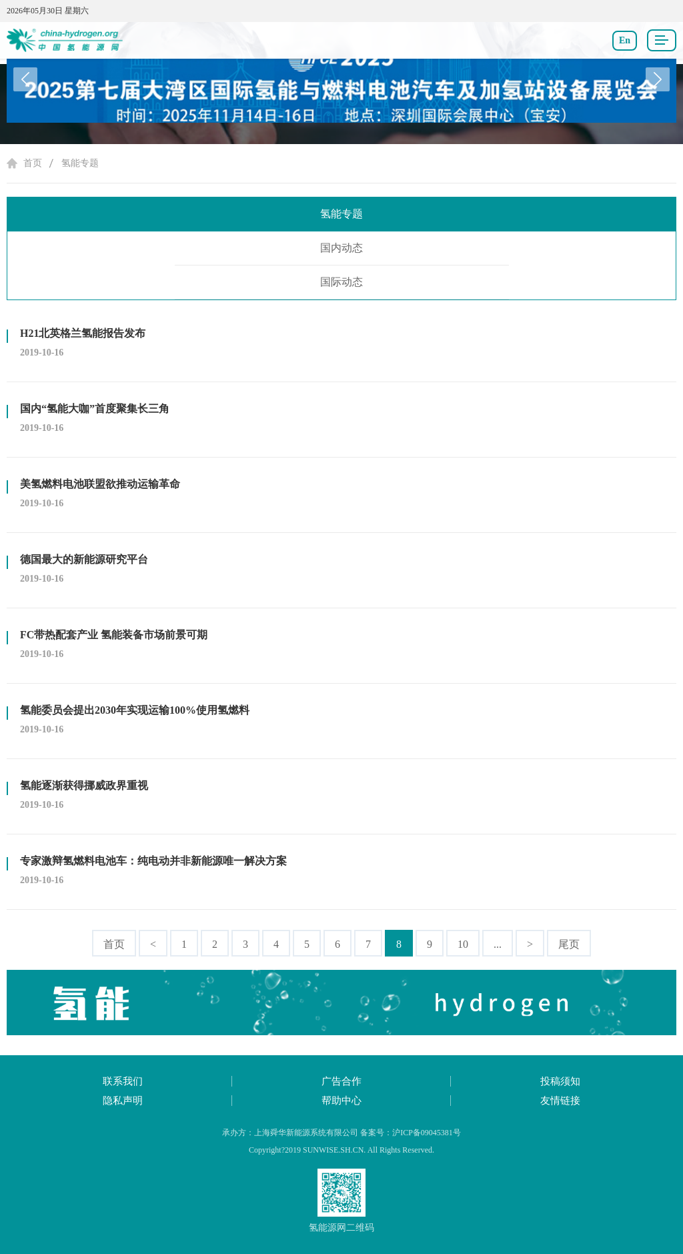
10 (463, 944)
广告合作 (341, 1081)
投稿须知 (560, 1081)
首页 (32, 163)
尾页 (569, 944)
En (624, 40)
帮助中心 (341, 1100)
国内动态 (341, 247)
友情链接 (560, 1100)
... (498, 944)
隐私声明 (123, 1100)
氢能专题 (80, 163)
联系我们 (123, 1081)
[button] (658, 79)
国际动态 (341, 281)
